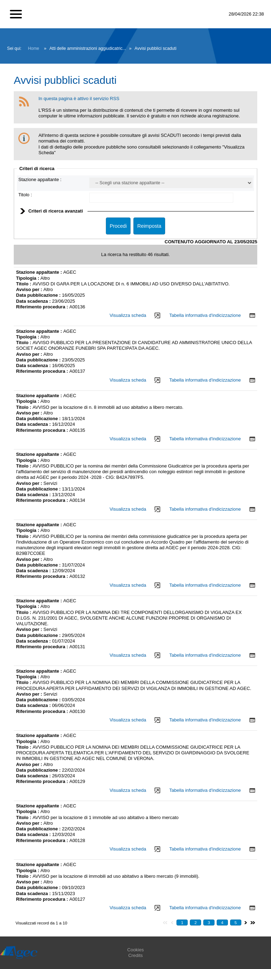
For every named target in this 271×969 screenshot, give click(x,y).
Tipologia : (28, 278)
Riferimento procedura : (43, 306)
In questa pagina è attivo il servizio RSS (78, 98)
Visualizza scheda (127, 315)
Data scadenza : (34, 301)
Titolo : (25, 194)
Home (33, 48)
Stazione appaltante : (39, 179)
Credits (135, 955)
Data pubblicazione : (39, 295)
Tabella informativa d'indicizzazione (205, 315)
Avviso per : (30, 289)
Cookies (135, 949)
